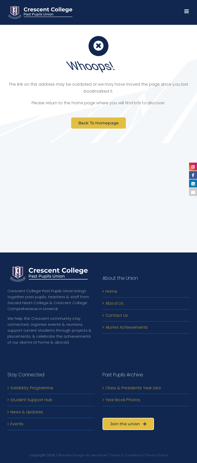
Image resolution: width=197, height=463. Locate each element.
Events (16, 424)
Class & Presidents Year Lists (133, 388)
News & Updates (26, 412)
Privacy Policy (157, 455)
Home (111, 291)
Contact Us (116, 315)
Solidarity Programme (31, 388)
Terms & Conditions (125, 455)
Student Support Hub (31, 400)
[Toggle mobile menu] (187, 10)
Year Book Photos (122, 400)
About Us (114, 303)
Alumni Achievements (126, 327)
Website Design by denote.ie (82, 455)
